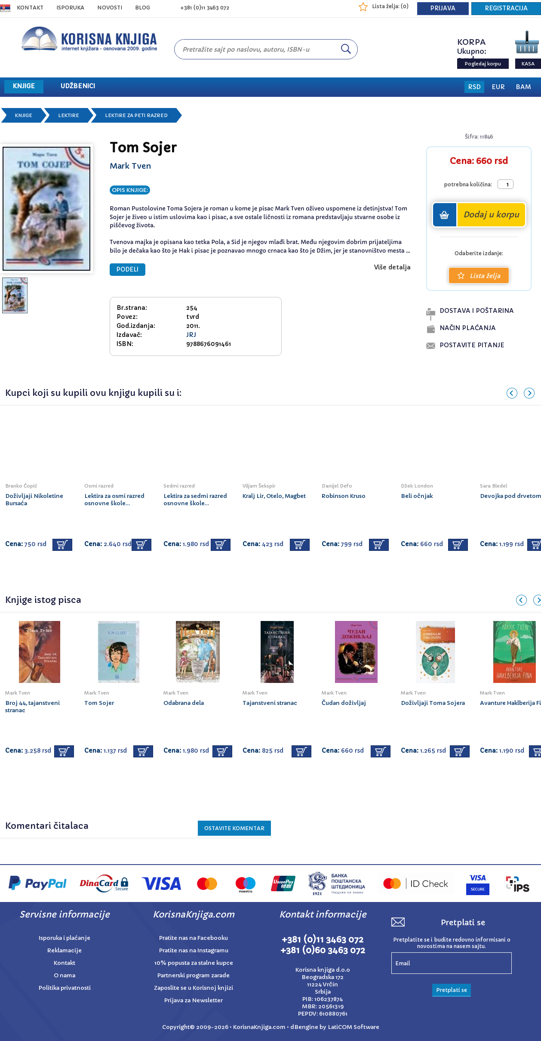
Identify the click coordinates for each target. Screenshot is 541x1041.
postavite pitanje (472, 345)
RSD (474, 87)
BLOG (142, 7)
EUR (498, 87)
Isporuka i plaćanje (64, 938)
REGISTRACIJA (506, 8)
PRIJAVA (442, 8)
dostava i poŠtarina (477, 311)
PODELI (127, 269)
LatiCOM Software (353, 1027)
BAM (523, 87)
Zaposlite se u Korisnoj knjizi (193, 988)
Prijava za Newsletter (193, 1000)
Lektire (68, 115)
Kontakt (30, 7)
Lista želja (479, 276)
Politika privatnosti (65, 988)
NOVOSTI (109, 7)
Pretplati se (451, 990)
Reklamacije (64, 950)
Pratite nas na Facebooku (193, 938)
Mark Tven (130, 166)
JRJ (191, 335)
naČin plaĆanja (468, 328)
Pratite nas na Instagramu (193, 950)
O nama (64, 975)
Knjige (23, 115)
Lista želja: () (390, 6)
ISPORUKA (70, 7)
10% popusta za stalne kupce (193, 963)
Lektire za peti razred (136, 115)
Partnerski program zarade (193, 975)
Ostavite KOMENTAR (234, 828)
